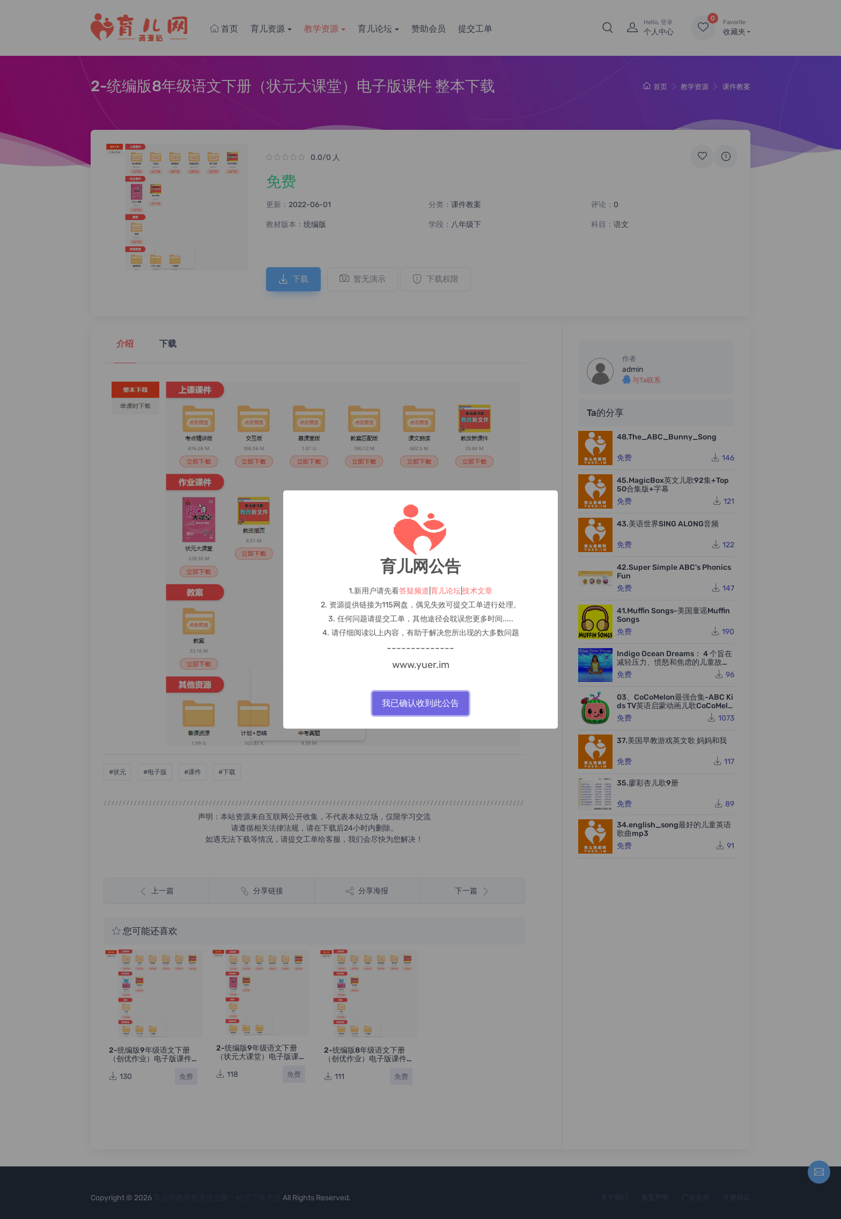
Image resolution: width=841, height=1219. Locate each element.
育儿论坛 (446, 591)
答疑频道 (414, 591)
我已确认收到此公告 (420, 703)
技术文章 (477, 591)
